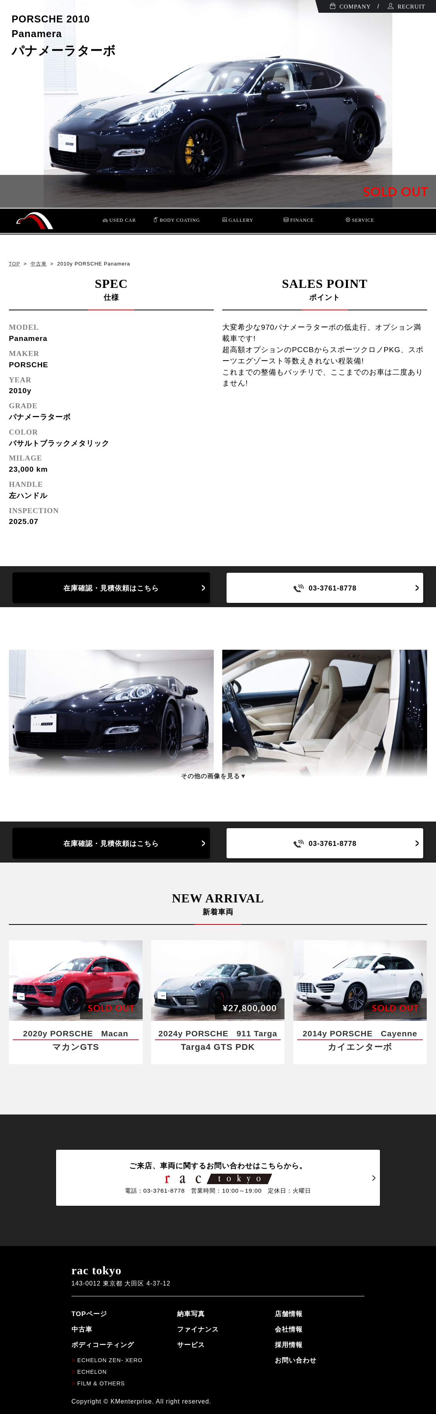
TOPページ (89, 1314)
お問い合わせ (296, 1360)
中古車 (39, 264)
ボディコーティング (103, 1345)
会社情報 (289, 1329)
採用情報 (289, 1345)
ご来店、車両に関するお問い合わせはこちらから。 (218, 1178)
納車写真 (191, 1314)
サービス (191, 1345)
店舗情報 (289, 1314)
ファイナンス (198, 1329)
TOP (14, 264)
